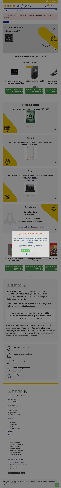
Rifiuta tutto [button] (36, 250)
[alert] (30, 244)
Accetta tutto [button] (25, 250)
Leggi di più (30, 242)
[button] (30, 244)
